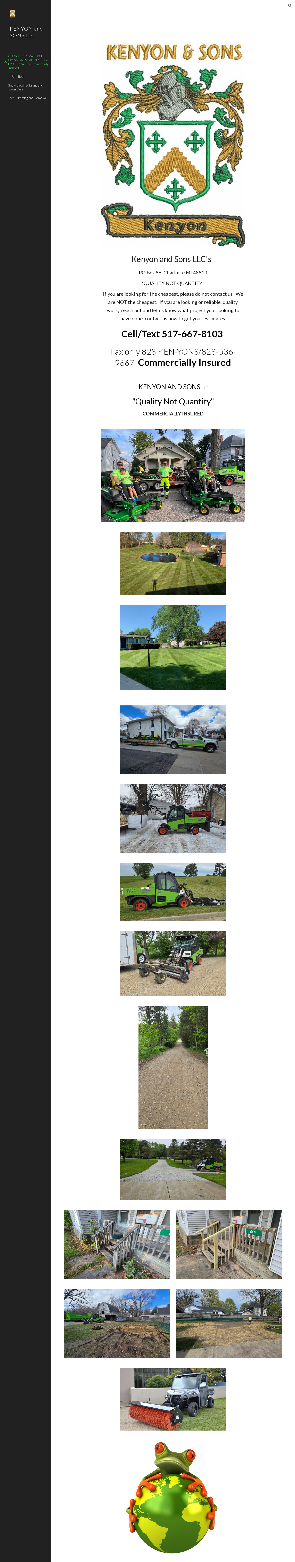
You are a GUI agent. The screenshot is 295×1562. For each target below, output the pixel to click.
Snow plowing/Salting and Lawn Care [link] (25, 87)
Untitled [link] (18, 76)
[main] (173, 287)
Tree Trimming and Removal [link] (27, 98)
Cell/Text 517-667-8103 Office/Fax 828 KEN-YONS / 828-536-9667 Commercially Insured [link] (28, 62)
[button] (290, 6)
